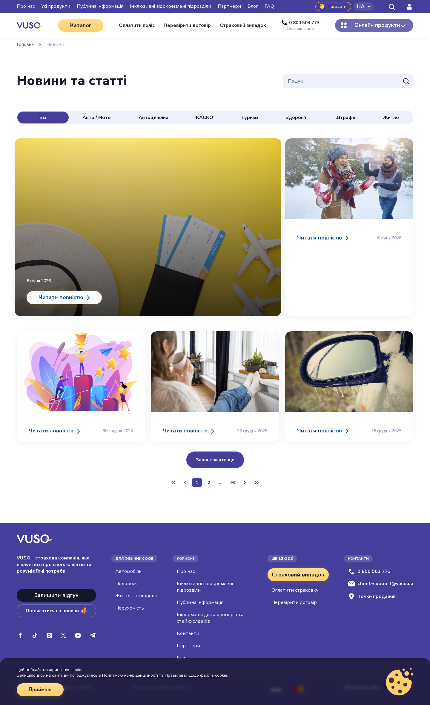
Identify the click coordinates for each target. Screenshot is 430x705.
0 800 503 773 (369, 569)
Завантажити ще (215, 455)
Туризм (249, 117)
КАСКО (204, 117)
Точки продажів (372, 594)
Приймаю (41, 689)
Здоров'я (297, 117)
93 (232, 480)
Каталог (77, 25)
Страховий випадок (298, 572)
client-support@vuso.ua (380, 582)
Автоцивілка (153, 117)
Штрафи (345, 117)
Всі (42, 117)
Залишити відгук (56, 593)
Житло (391, 117)
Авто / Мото (96, 117)
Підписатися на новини (56, 609)
